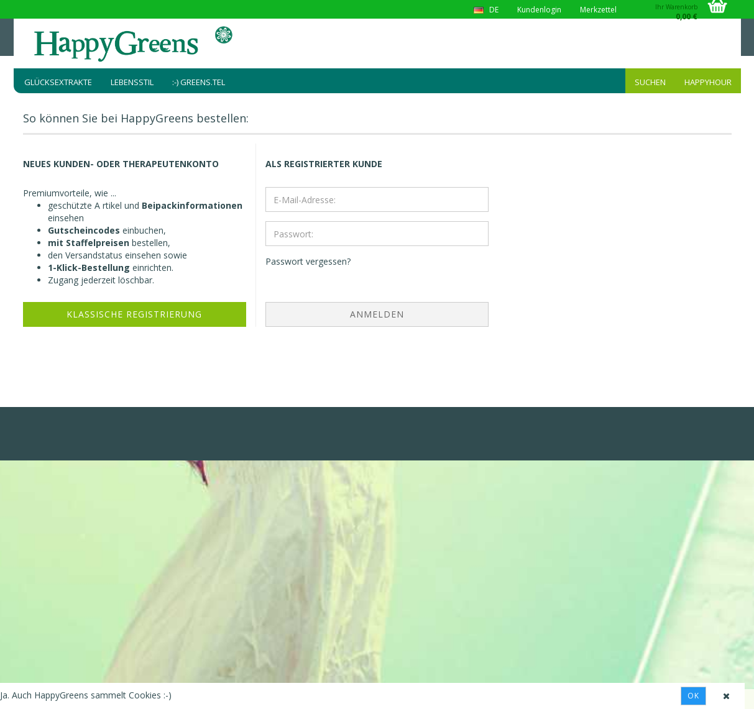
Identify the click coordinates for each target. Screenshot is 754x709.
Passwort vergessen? (308, 261)
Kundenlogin (539, 9)
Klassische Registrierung (134, 314)
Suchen (650, 82)
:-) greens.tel (198, 82)
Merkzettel (598, 9)
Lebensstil (132, 82)
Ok (693, 695)
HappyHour (708, 82)
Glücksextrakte (58, 82)
